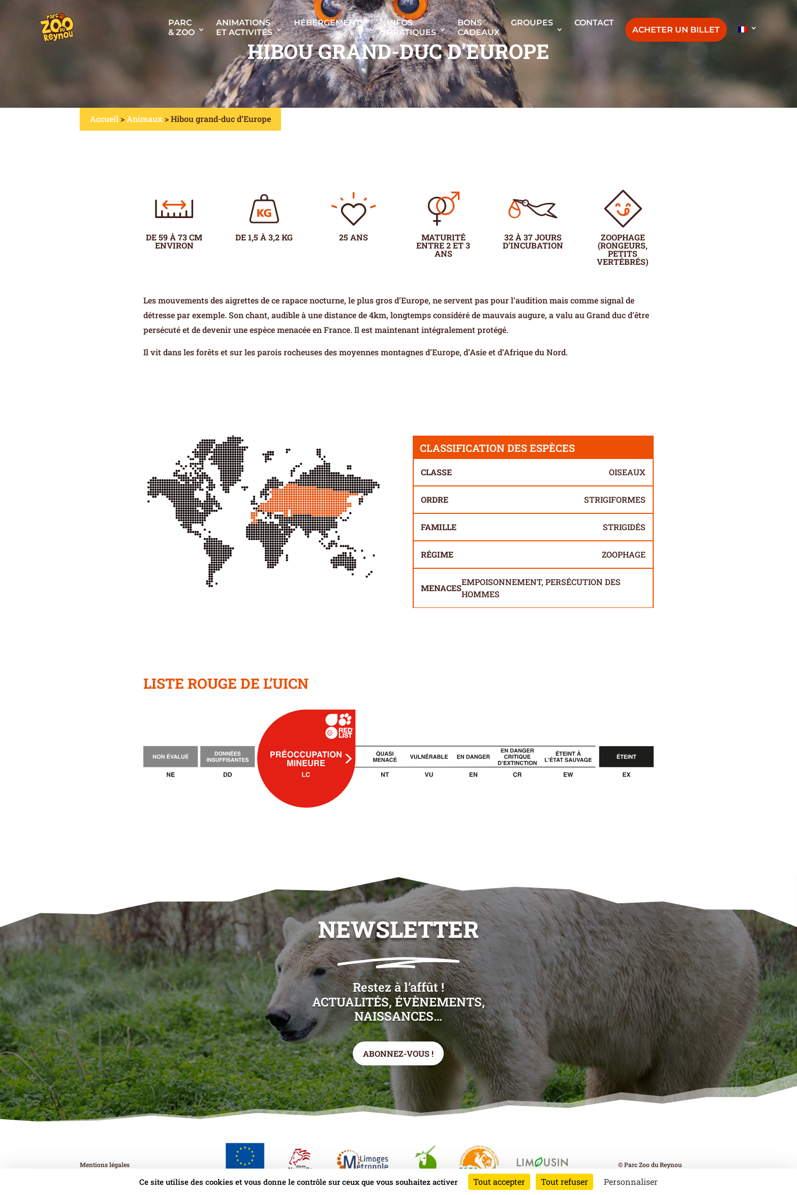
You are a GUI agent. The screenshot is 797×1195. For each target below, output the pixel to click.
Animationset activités (244, 27)
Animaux (145, 118)
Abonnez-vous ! (398, 1053)
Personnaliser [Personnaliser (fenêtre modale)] (631, 1181)
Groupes (532, 22)
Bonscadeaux (478, 27)
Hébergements (329, 22)
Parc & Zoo (181, 27)
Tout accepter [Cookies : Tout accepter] (499, 1181)
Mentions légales (105, 1164)
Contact (594, 22)
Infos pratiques (411, 27)
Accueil (104, 118)
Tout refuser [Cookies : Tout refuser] (564, 1181)
